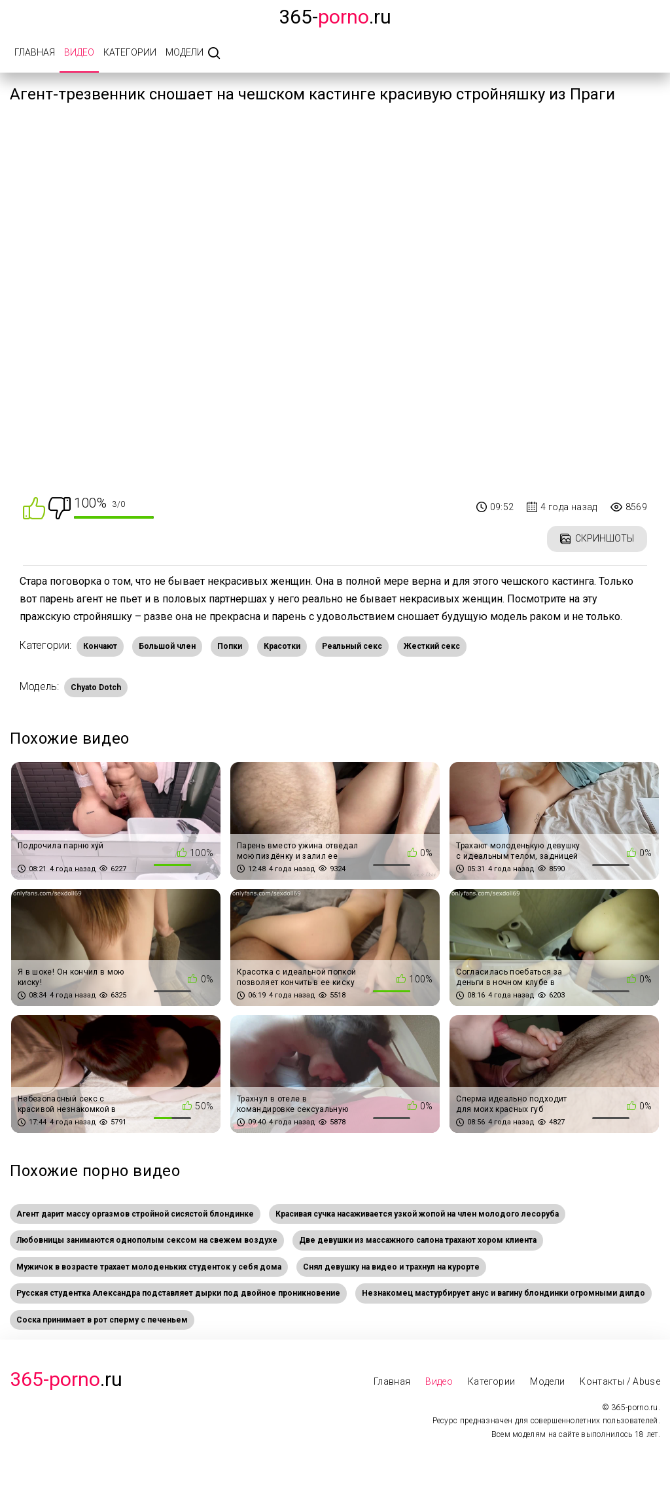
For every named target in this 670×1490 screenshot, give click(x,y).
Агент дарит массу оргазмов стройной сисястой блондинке (135, 1214)
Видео (79, 52)
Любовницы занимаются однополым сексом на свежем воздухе (146, 1240)
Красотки (282, 646)
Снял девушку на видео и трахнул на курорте (391, 1267)
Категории (129, 52)
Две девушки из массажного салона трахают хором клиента (418, 1240)
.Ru (66, 1379)
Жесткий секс (432, 646)
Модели (184, 52)
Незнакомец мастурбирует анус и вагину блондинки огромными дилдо (503, 1293)
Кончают (100, 646)
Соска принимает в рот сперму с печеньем (102, 1320)
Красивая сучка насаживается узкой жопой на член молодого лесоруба (417, 1214)
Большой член (167, 646)
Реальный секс (352, 646)
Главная (34, 52)
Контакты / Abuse (620, 1381)
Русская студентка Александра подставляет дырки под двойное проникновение (178, 1293)
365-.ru (335, 16)
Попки (229, 646)
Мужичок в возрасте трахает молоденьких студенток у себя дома (148, 1267)
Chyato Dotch (96, 687)
